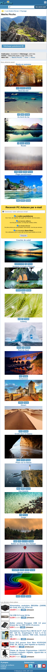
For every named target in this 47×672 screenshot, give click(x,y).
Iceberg (23, 321)
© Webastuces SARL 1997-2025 (23, 671)
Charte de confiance (7, 665)
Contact (3, 668)
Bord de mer (23, 91)
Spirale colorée (23, 572)
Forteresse (23, 379)
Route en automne (23, 64)
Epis (23, 293)
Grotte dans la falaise (23, 434)
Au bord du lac (24, 117)
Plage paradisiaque (23, 174)
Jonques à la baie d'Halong (23, 266)
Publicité (3, 667)
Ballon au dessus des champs (23, 544)
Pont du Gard (23, 350)
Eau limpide (23, 491)
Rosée (23, 146)
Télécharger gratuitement (13, 46)
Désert (23, 405)
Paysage (28, 88)
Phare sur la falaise (23, 462)
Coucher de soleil (23, 240)
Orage (23, 517)
